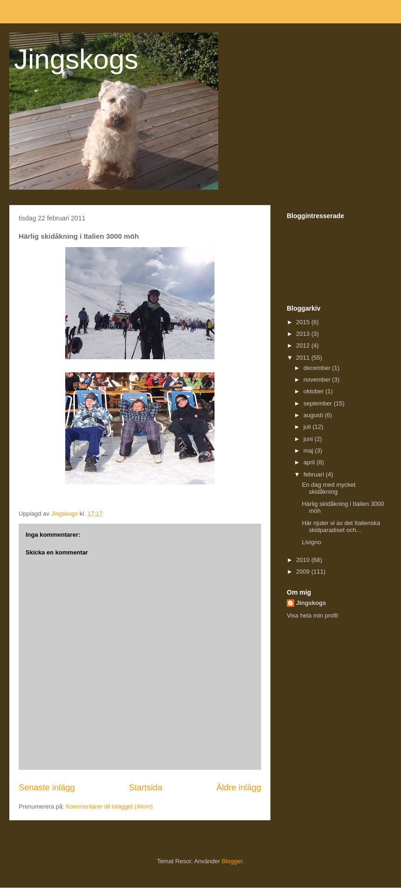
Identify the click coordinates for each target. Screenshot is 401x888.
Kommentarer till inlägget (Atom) (109, 806)
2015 (303, 322)
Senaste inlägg (47, 787)
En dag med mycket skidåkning (328, 488)
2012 (303, 345)
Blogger (232, 861)
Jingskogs (76, 59)
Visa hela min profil (312, 615)
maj (309, 450)
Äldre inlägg (238, 787)
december (318, 367)
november (318, 379)
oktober (314, 391)
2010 (303, 559)
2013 (303, 333)
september (319, 403)
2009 (303, 571)
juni (309, 438)
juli (308, 426)
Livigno (311, 542)
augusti (314, 415)
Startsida (145, 787)
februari (315, 474)
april (310, 462)
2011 (303, 357)
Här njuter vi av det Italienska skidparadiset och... (341, 526)
